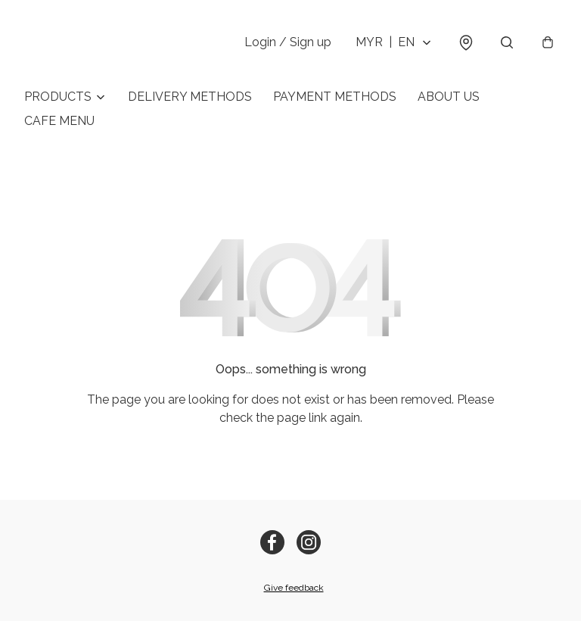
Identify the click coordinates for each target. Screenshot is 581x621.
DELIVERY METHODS (190, 96)
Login (287, 42)
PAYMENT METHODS (334, 96)
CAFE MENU (59, 121)
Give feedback (294, 587)
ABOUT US (449, 96)
